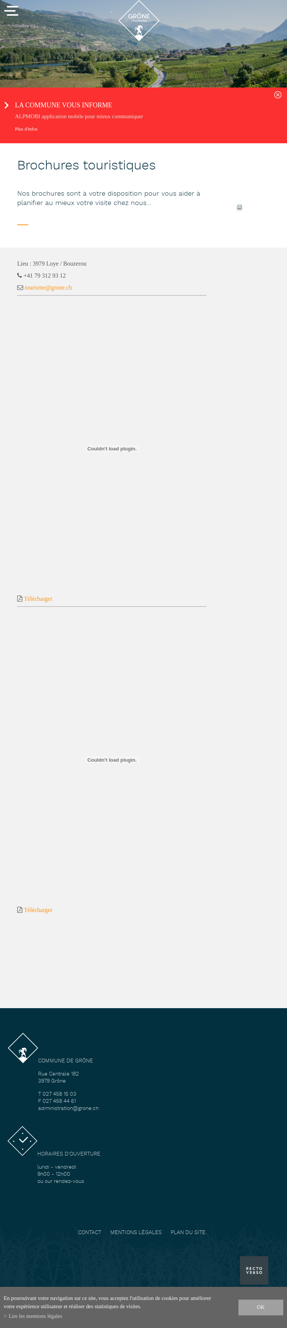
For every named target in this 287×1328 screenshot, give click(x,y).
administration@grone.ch (68, 1108)
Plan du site (188, 1232)
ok (261, 1307)
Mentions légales (136, 1232)
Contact (89, 1232)
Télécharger (38, 599)
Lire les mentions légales (35, 1316)
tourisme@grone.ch (48, 287)
